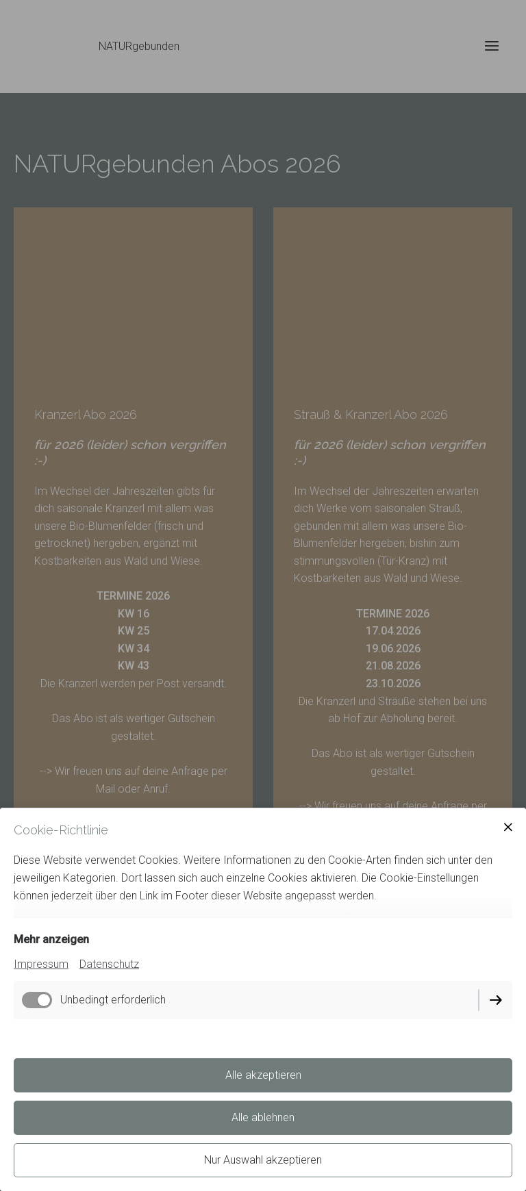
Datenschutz (109, 964)
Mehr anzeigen (51, 939)
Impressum (41, 964)
